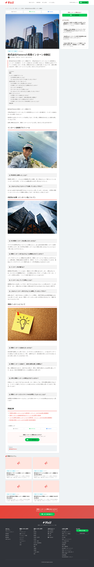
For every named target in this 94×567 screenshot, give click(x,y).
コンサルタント (22, 541)
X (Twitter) (50, 530)
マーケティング (22, 531)
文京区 (35, 539)
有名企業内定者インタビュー (67, 556)
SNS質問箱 (64, 555)
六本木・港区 (36, 541)
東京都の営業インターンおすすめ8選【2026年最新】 (22, 420)
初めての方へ (32, 2)
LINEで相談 (83, 2)
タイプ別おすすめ (65, 541)
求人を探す (44, 2)
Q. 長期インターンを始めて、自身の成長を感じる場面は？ (23, 97)
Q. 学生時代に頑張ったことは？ (17, 77)
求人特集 (63, 537)
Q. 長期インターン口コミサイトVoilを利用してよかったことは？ (24, 101)
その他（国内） (37, 551)
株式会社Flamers (13, 449)
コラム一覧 (11, 8)
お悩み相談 (64, 542)
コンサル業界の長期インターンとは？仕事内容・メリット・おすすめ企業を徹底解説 (30, 417)
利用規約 (7, 533)
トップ (6, 8)
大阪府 (35, 548)
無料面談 (38, 2)
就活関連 (63, 544)
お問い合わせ (8, 539)
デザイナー (22, 539)
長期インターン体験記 (19, 8)
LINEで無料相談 (74, 15)
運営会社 (7, 535)
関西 (34, 546)
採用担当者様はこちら (74, 2)
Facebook (50, 11)
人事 (20, 542)
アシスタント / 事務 (23, 535)
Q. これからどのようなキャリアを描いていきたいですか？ (23, 79)
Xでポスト (14, 11)
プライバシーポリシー (9, 531)
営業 (20, 530)
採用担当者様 (82, 533)
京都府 (35, 550)
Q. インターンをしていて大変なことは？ (19, 89)
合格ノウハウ (64, 535)
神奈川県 (35, 544)
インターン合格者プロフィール (16, 75)
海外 (34, 553)
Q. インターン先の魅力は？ (16, 87)
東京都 (35, 531)
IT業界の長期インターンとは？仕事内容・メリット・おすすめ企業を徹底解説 (29, 413)
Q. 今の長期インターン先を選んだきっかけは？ (21, 83)
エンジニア (22, 537)
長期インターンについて (14, 93)
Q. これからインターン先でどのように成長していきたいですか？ (25, 91)
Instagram (50, 531)
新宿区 (35, 535)
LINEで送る (32, 11)
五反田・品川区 (37, 537)
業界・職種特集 (65, 546)
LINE (49, 533)
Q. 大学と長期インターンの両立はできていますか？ (22, 99)
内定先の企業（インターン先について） (18, 81)
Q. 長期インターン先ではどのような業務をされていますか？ (24, 85)
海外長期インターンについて (67, 548)
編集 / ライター (22, 533)
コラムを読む (52, 2)
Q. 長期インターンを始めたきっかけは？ (19, 95)
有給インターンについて (66, 539)
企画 (20, 544)
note (49, 535)
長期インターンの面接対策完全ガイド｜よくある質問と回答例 (25, 415)
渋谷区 (35, 533)
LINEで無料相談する (32, 439)
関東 (34, 530)
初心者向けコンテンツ (66, 531)
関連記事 (11, 103)
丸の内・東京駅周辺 (37, 542)
